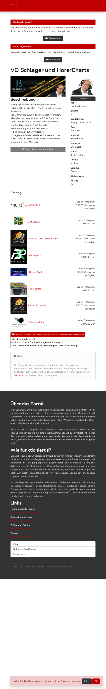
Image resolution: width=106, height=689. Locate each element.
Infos (87, 681)
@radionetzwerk (20, 536)
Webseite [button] (83, 98)
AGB (15, 543)
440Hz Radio (34, 205)
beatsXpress (34, 255)
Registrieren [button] (53, 38)
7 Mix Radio (34, 222)
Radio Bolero (34, 288)
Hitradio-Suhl (35, 272)
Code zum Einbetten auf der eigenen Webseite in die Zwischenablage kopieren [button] (48, 334)
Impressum (19, 554)
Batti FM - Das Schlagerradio (43, 238)
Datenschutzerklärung (24, 549)
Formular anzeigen (21, 520)
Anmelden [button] (53, 59)
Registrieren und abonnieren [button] (38, 149)
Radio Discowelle (37, 305)
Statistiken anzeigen (22, 528)
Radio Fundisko (36, 322)
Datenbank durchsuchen (24, 512)
